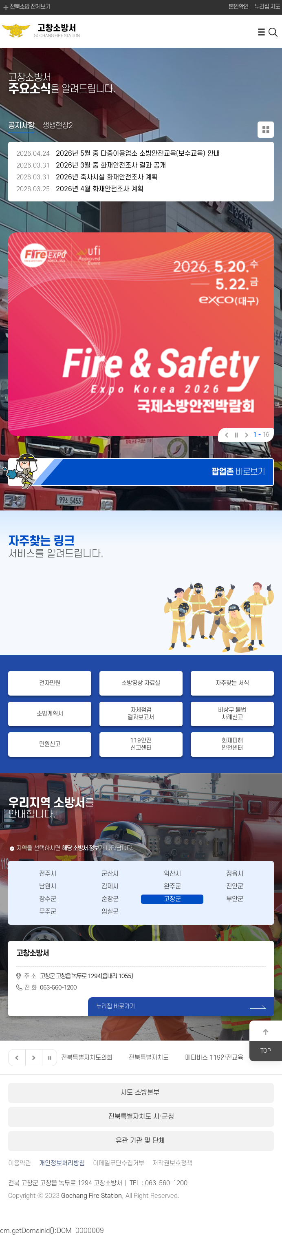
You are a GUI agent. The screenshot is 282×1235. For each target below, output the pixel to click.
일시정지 (236, 436)
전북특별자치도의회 (86, 1057)
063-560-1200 (58, 987)
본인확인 (238, 6)
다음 (245, 436)
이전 (226, 436)
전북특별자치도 (149, 1057)
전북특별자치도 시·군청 (141, 1116)
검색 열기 (273, 31)
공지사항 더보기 (266, 130)
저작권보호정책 (172, 1163)
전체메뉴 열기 (261, 31)
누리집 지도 (267, 6)
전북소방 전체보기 (26, 7)
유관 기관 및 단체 (141, 1140)
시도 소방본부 (141, 1092)
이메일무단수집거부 (118, 1163)
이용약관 (19, 1163)
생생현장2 (57, 126)
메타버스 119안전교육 (214, 1057)
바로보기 (238, 472)
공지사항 (21, 126)
